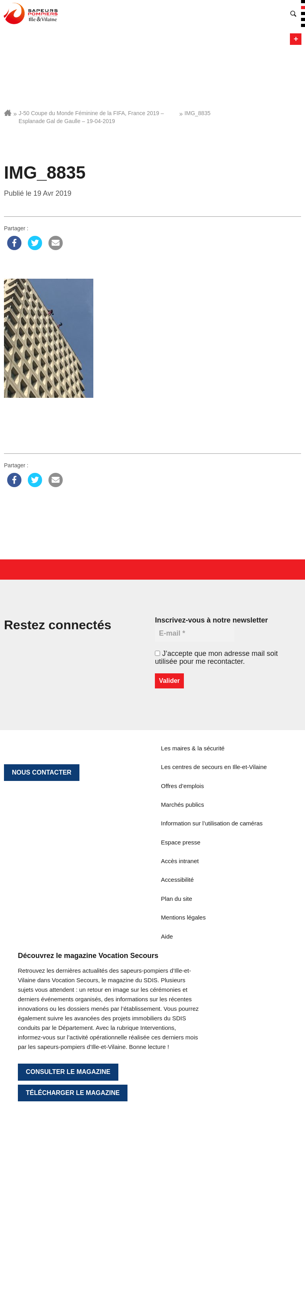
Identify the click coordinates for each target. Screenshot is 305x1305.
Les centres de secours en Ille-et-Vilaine (214, 766)
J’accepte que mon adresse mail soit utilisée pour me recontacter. (216, 657)
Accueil (8, 113)
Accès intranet (180, 861)
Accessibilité (177, 879)
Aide (167, 936)
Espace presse (180, 842)
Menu (295, 39)
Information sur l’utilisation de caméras (212, 823)
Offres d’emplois (182, 786)
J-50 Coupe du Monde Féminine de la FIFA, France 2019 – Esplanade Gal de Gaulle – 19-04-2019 (91, 117)
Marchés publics (182, 804)
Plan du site (176, 898)
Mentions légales (183, 917)
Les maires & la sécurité (192, 748)
